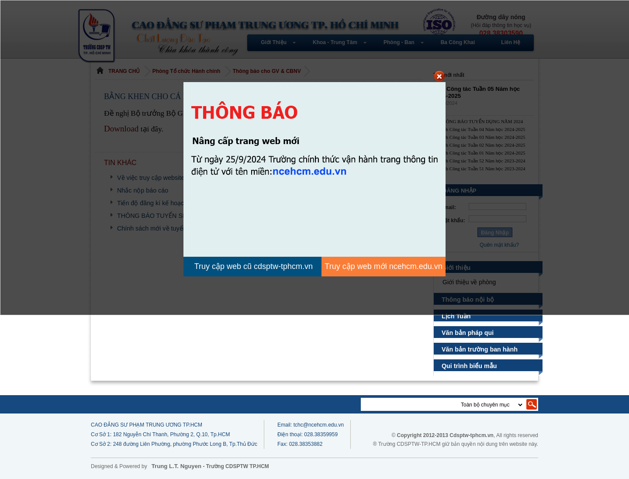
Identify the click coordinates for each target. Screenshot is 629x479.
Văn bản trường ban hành (479, 349)
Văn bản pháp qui (468, 332)
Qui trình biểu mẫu (470, 365)
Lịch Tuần (457, 316)
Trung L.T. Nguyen (176, 466)
